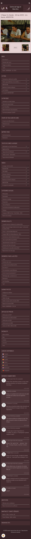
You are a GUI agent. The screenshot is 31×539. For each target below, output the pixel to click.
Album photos (5, 334)
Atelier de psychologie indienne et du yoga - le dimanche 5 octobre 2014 (15, 227)
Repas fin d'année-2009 (7, 303)
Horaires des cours (6, 62)
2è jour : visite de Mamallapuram (9, 231)
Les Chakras (15, 90)
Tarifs (3, 68)
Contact (4, 340)
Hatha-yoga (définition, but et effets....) (15, 82)
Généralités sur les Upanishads (15, 146)
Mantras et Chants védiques (15, 179)
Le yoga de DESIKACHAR (8, 93)
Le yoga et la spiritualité (15, 185)
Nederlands (5, 367)
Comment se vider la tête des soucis (10, 237)
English (4, 357)
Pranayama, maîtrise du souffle (15, 79)
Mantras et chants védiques (15, 87)
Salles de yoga (5, 298)
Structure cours (6, 123)
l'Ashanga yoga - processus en (9, 275)
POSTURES (15, 171)
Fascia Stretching (11, 416)
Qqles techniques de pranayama (9, 109)
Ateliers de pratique (6, 215)
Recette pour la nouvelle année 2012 (10, 248)
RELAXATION (15, 168)
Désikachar (5, 138)
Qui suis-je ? (5, 59)
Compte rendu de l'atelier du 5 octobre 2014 (12, 224)
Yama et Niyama (6, 204)
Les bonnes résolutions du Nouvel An (11, 207)
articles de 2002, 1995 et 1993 (9, 326)
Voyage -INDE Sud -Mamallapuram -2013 (11, 234)
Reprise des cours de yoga (8, 250)
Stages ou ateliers (6, 65)
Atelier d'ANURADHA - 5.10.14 (9, 306)
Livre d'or (4, 342)
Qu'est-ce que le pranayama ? (9, 273)
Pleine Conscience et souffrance (9, 506)
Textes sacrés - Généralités (8, 154)
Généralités (5, 196)
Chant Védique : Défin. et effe (9, 517)
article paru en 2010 (7, 320)
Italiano (4, 362)
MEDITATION (15, 84)
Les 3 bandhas (5, 107)
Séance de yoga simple (7, 104)
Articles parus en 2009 (7, 323)
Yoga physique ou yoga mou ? (9, 242)
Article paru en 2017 (7, 315)
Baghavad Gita (15, 149)
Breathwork (9, 403)
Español (5, 359)
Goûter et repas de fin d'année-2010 (10, 301)
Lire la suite (26, 388)
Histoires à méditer (6, 199)
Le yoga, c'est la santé (15, 166)
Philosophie (5, 193)
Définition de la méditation (8, 503)
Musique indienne (15, 174)
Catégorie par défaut (7, 292)
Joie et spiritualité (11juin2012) (9, 239)
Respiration (5, 202)
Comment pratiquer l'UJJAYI (8, 112)
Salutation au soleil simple (8, 101)
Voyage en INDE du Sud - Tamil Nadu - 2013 (12, 213)
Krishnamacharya (6, 135)
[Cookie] (3, 536)
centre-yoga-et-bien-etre (12, 379)
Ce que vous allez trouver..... (8, 121)
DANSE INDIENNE (15, 177)
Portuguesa (5, 370)
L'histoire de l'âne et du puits (9, 245)
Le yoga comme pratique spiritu (9, 265)
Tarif (3, 126)
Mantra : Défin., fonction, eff (8, 514)
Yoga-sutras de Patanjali (15, 152)
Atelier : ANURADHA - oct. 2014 (9, 70)
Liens (3, 345)
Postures (4, 295)
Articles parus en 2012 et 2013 (9, 317)
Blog (3, 337)
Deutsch (5, 365)
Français (5, 354)
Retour (15, 47)
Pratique (4, 210)
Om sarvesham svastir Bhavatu (9, 270)
